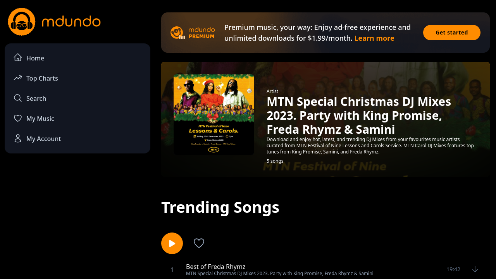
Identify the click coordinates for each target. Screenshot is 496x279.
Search (29, 98)
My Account (37, 138)
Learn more (374, 38)
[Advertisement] (77, 223)
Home (28, 57)
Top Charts (35, 78)
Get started (452, 32)
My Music (33, 118)
